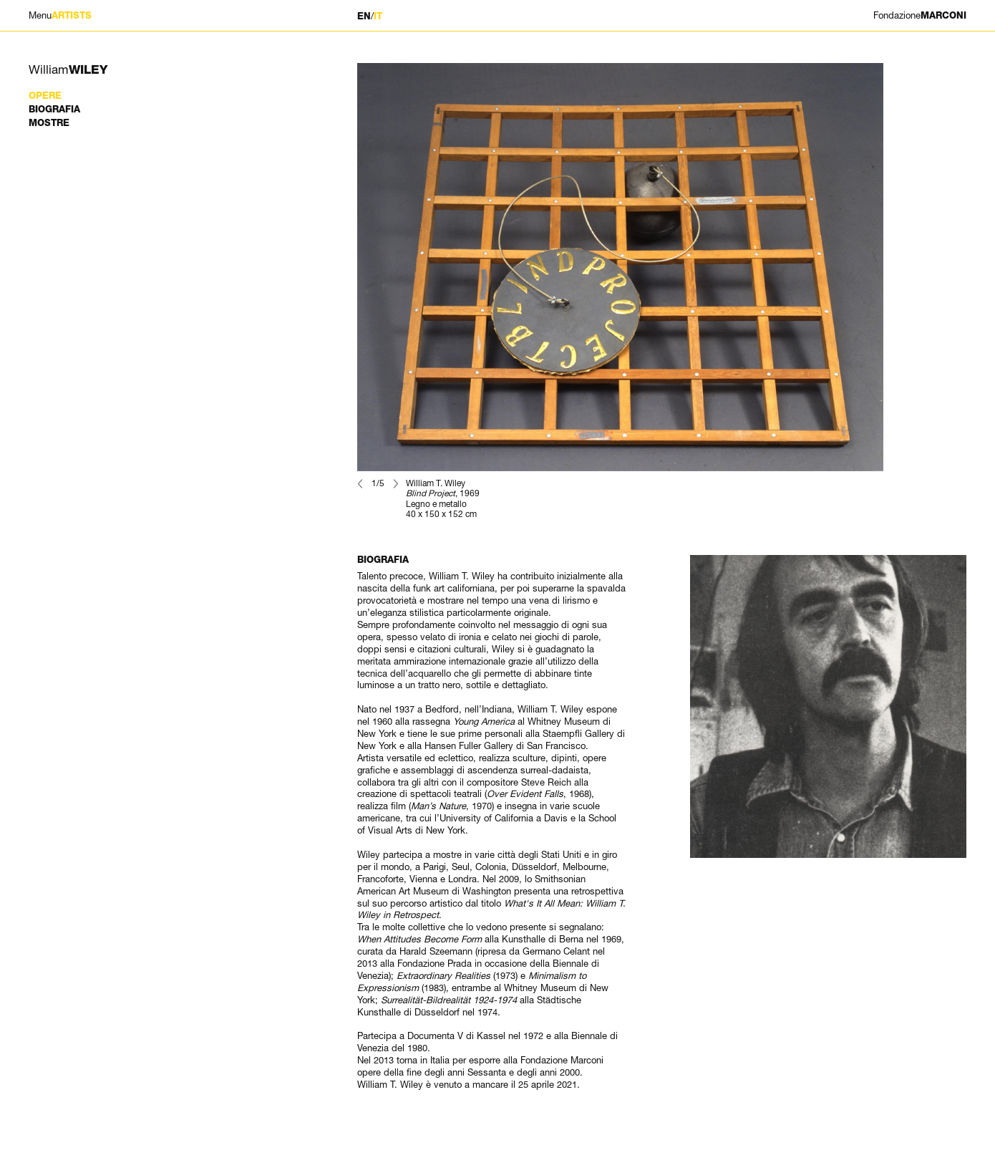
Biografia (54, 109)
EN (364, 16)
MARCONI (919, 15)
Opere (45, 95)
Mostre (49, 122)
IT (378, 16)
